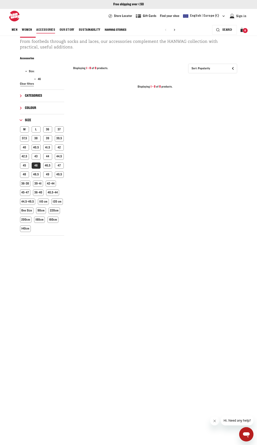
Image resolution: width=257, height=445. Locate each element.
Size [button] (28, 120)
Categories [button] (33, 96)
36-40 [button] (38, 192)
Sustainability (89, 30)
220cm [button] (54, 210)
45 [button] (24, 165)
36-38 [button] (25, 183)
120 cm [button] (57, 201)
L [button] (36, 129)
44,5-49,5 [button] (27, 201)
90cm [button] (41, 210)
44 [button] (47, 156)
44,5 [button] (59, 156)
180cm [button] (39, 219)
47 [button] (59, 165)
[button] (242, 30)
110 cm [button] (43, 201)
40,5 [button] (36, 147)
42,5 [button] (24, 156)
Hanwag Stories (115, 30)
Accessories (45, 30)
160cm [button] (53, 219)
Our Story (67, 30)
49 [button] (47, 174)
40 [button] (24, 147)
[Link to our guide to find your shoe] (169, 16)
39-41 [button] (37, 183)
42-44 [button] (51, 183)
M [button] (24, 129)
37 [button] (59, 129)
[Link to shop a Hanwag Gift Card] (146, 16)
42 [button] (59, 147)
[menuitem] (14, 29)
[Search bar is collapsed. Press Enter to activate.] (223, 30)
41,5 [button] (47, 147)
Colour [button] (30, 108)
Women (27, 30)
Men (14, 30)
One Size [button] (26, 210)
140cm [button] (25, 228)
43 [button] (36, 156)
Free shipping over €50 (128, 4)
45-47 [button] (25, 192)
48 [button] (24, 174)
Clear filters (27, 84)
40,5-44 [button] (52, 192)
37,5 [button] (24, 138)
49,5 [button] (59, 174)
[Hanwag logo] (14, 16)
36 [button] (47, 129)
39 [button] (47, 138)
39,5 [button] (59, 138)
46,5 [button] (48, 165)
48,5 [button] (36, 174)
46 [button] (36, 165)
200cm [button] (25, 219)
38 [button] (36, 138)
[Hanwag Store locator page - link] (120, 16)
